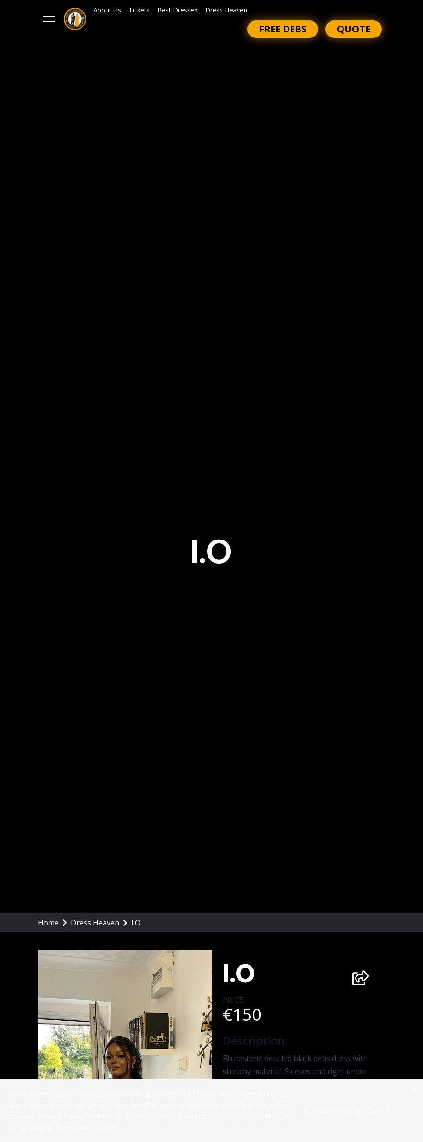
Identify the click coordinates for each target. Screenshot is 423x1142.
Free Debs (283, 29)
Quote (353, 29)
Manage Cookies (366, 1110)
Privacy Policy (60, 1116)
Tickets (139, 10)
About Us (107, 10)
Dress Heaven (226, 10)
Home (52, 923)
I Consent (320, 1110)
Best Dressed (177, 10)
